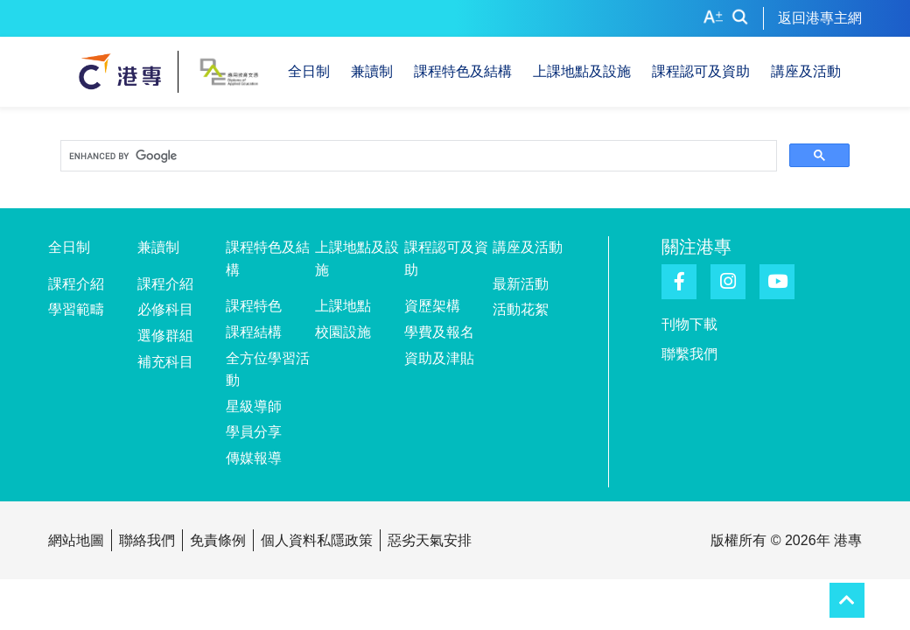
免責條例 (218, 540)
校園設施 (343, 332)
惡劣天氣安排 (430, 540)
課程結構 (254, 332)
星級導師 (254, 406)
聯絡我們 (147, 540)
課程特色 (254, 305)
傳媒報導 (254, 458)
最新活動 (521, 283)
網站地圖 (76, 540)
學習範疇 (76, 309)
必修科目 (165, 309)
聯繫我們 (690, 353)
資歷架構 (432, 305)
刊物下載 (690, 324)
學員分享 (254, 431)
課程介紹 (76, 283)
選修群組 (165, 335)
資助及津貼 (439, 358)
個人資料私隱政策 (317, 540)
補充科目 (165, 361)
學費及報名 (439, 332)
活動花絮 (521, 309)
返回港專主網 (820, 17)
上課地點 (343, 305)
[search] (417, 156)
